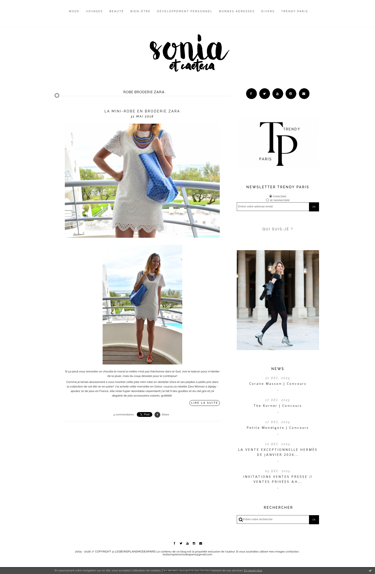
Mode (74, 11)
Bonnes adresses (237, 11)
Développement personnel (185, 11)
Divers (268, 11)
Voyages (94, 11)
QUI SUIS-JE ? (277, 229)
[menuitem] (74, 15)
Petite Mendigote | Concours (278, 427)
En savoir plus (253, 570)
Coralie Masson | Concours (278, 383)
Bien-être (141, 11)
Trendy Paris (294, 11)
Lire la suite (204, 402)
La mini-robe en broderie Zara (142, 111)
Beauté (117, 11)
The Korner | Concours (278, 405)
